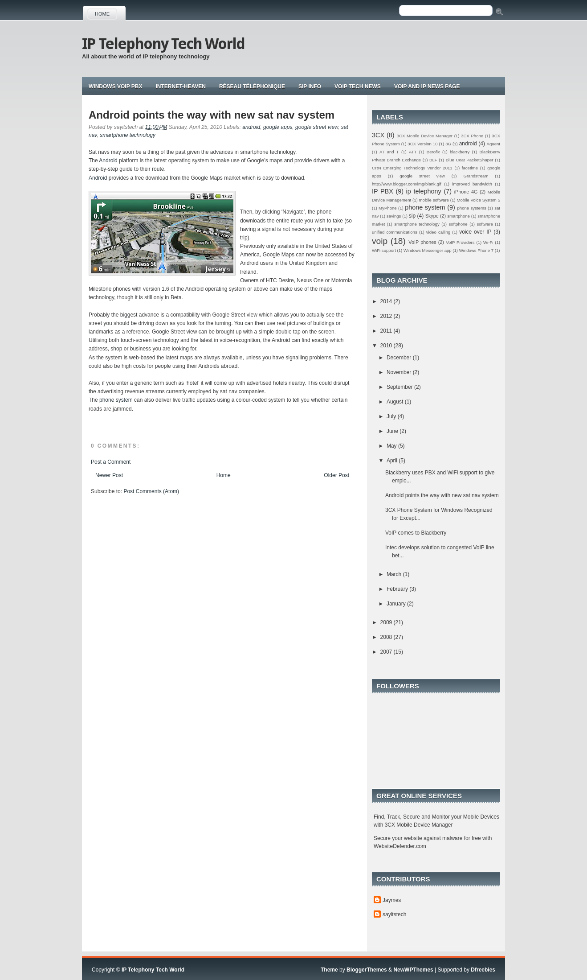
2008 (387, 637)
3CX (378, 135)
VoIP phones (422, 242)
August (396, 402)
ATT (412, 151)
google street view (316, 127)
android (251, 127)
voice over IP (475, 232)
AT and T (389, 151)
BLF (433, 159)
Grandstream (475, 175)
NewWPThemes (413, 970)
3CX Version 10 (422, 143)
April (393, 460)
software (485, 224)
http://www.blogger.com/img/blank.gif (406, 183)
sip (412, 216)
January (397, 604)
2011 (387, 331)
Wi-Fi (488, 242)
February (398, 589)
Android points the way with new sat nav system (211, 115)
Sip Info (309, 86)
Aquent (493, 143)
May (392, 446)
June (393, 431)
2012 (387, 316)
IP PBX (382, 191)
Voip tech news (357, 86)
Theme (329, 970)
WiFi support (384, 250)
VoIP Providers (460, 242)
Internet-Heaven (180, 86)
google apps (277, 127)
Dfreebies (483, 970)
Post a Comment (110, 462)
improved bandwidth (472, 183)
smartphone (458, 216)
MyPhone (388, 208)
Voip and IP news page (427, 86)
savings (394, 216)
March (395, 574)
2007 (387, 652)
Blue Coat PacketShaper (469, 159)
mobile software (434, 200)
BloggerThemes (366, 970)
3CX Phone (472, 135)
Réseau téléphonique (252, 86)
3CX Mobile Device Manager (424, 135)
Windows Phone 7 (476, 250)
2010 (387, 345)
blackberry (459, 151)
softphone (458, 224)
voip (379, 241)
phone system (116, 400)
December (400, 357)
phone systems (471, 208)
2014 (387, 301)
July (392, 416)
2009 (387, 622)
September (400, 387)
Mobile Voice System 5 (478, 200)
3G (448, 143)
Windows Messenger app (428, 250)
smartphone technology (127, 135)
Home (102, 13)
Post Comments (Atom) (151, 491)
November (400, 372)
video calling (438, 232)
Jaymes (392, 900)
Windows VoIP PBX (115, 86)
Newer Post (109, 475)
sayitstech (394, 914)
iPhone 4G (466, 191)
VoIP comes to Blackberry (415, 533)
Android (109, 160)
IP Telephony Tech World (163, 44)
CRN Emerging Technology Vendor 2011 (412, 167)
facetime (470, 167)
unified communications (394, 232)
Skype (432, 215)
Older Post (336, 475)
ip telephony (423, 191)
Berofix (433, 151)
